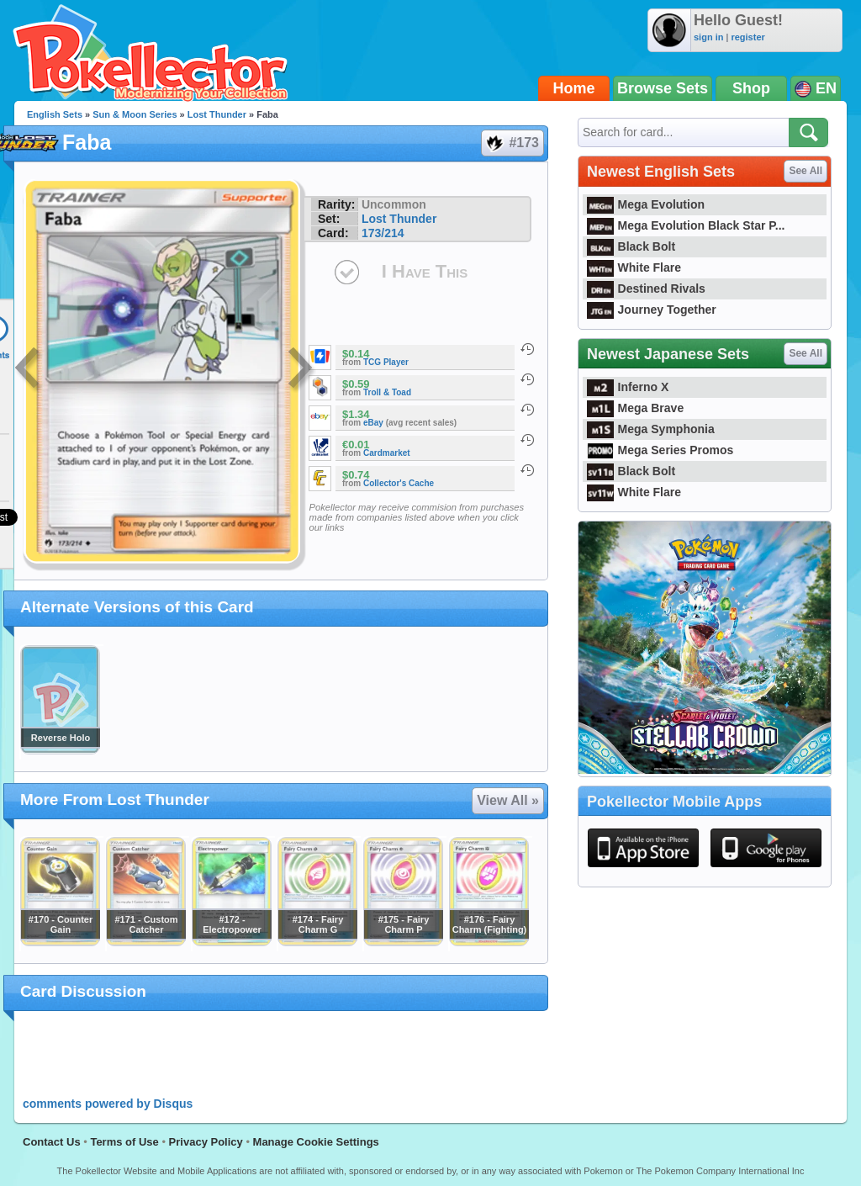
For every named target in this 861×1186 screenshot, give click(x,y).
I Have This (424, 271)
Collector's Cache (398, 483)
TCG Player (386, 362)
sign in (708, 37)
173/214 (383, 233)
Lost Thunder (217, 114)
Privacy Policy (206, 1142)
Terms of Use (124, 1142)
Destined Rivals (646, 288)
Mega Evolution (646, 204)
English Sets (54, 114)
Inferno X (627, 387)
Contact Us (52, 1142)
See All (805, 171)
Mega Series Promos (660, 450)
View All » (508, 800)
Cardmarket (386, 453)
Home (574, 88)
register (747, 37)
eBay (373, 422)
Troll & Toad (387, 392)
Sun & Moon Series (134, 114)
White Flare (634, 267)
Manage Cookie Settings (316, 1142)
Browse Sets (662, 88)
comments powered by (108, 1103)
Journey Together (651, 309)
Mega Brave (635, 408)
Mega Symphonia (651, 429)
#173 (511, 143)
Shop (751, 88)
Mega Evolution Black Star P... (686, 225)
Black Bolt (631, 246)
